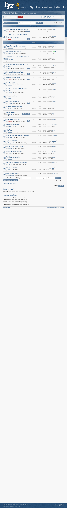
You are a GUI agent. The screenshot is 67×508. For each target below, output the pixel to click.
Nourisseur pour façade (14, 107)
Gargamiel (54, 29)
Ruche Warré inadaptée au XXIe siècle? (17, 66)
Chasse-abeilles (11, 96)
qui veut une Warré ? (13, 101)
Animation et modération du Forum (17, 29)
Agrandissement (11, 141)
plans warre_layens (12, 173)
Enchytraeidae (11, 142)
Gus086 (10, 92)
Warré (34, 20)
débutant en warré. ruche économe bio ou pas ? (17, 58)
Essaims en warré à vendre (15, 146)
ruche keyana (10, 112)
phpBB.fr (25, 504)
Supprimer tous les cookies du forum (55, 207)
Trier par (39, 178)
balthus (9, 74)
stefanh (53, 119)
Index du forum (6, 207)
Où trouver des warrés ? (14, 51)
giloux (9, 98)
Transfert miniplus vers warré (16, 46)
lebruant (53, 77)
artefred (10, 114)
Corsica (10, 61)
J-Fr (9, 169)
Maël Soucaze (16, 504)
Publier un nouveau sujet (11, 23)
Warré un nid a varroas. (14, 151)
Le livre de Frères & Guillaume (16, 162)
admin (9, 39)
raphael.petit (11, 175)
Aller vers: (55, 185)
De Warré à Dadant (12, 83)
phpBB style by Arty (56, 505)
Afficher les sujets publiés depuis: (18, 178)
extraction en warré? (13, 124)
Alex (9, 68)
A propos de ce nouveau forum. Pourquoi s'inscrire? (16, 36)
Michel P (10, 85)
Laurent (10, 31)
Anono (53, 51)
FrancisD (54, 124)
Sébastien (10, 137)
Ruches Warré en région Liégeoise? (18, 135)
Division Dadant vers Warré (15, 72)
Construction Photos (13, 119)
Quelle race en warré (13, 77)
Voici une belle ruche (13, 157)
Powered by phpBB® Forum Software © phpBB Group (61, 505)
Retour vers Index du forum (10, 183)
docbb (53, 46)
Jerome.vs (10, 53)
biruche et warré (11, 168)
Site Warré (9, 130)
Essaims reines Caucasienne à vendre (16, 89)
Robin (53, 113)
